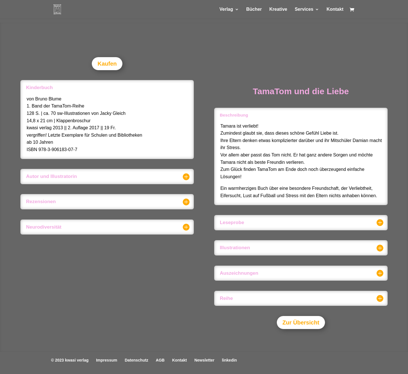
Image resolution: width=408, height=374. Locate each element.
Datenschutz (136, 360)
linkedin (229, 360)
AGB (160, 360)
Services (304, 9)
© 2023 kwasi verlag (70, 360)
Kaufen (107, 64)
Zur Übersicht (300, 322)
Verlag (226, 9)
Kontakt (334, 9)
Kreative (278, 9)
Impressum (106, 360)
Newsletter (204, 360)
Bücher (254, 9)
